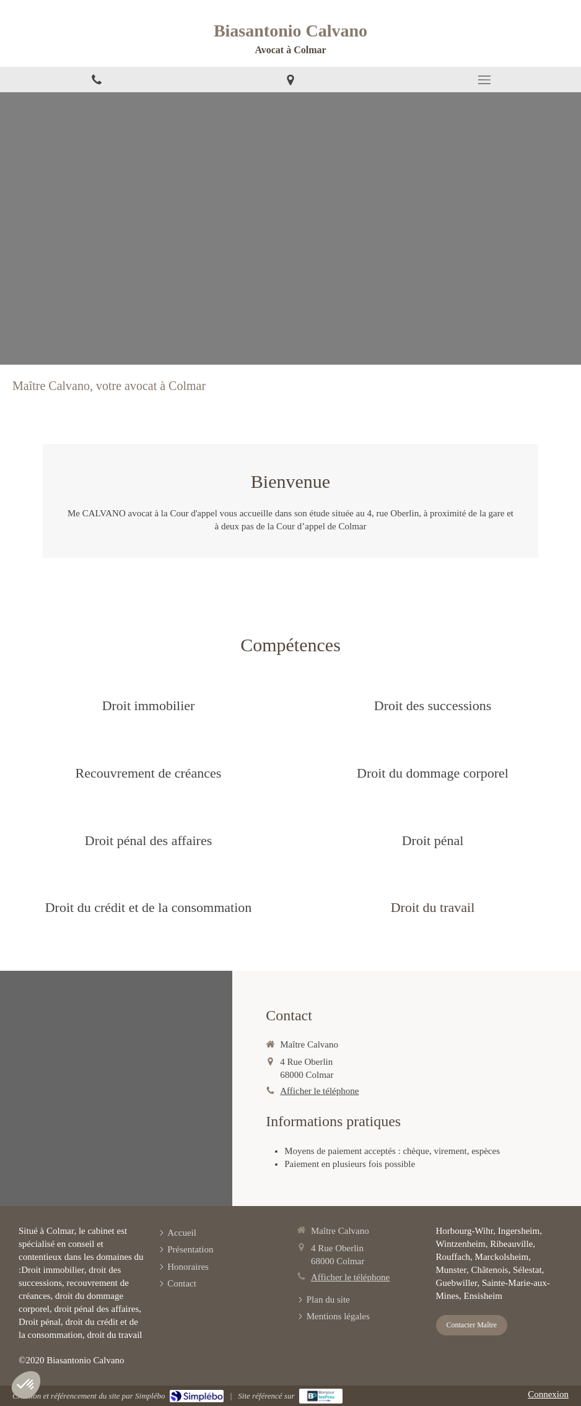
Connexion (548, 1394)
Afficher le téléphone (319, 1091)
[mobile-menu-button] (484, 79)
